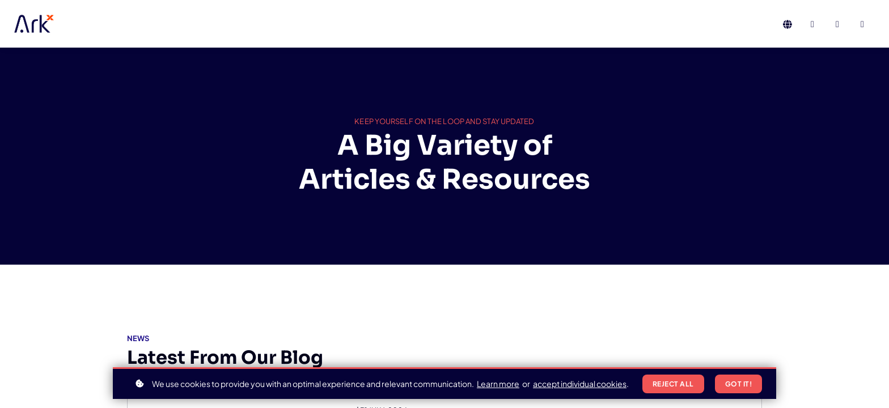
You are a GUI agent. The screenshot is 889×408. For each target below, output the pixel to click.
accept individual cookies (579, 384)
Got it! (738, 384)
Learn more (498, 384)
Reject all (673, 384)
